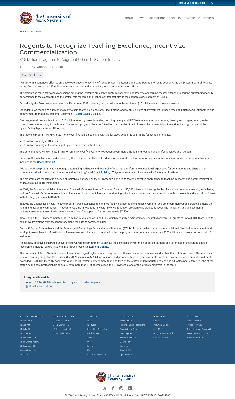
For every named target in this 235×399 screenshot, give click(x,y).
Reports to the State (128, 329)
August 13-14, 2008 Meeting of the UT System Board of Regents (63, 282)
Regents (175, 18)
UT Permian (28, 337)
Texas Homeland (199, 329)
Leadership (192, 18)
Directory (90, 346)
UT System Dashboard (163, 333)
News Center (34, 31)
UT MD (61, 333)
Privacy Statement (128, 337)
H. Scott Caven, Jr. (83, 113)
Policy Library (126, 321)
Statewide (195, 337)
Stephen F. (28, 350)
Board (46, 162)
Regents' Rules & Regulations (132, 325)
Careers (156, 321)
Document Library (161, 325)
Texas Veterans (197, 333)
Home (23, 31)
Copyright (124, 346)
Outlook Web (96, 354)
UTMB (61, 325)
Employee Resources (192, 3)
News (140, 18)
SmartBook (91, 325)
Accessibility (125, 350)
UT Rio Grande (30, 342)
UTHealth (62, 329)
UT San (27, 346)
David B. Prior (101, 172)
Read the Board (41, 286)
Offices (208, 18)
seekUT (156, 329)
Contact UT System (161, 337)
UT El (25, 333)
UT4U (88, 350)
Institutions (156, 18)
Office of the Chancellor (96, 329)
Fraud (195, 325)
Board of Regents (94, 333)
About (129, 18)
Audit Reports (126, 333)
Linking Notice (126, 342)
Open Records (126, 354)
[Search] (212, 3)
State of (194, 321)
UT (26, 321)
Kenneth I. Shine (98, 246)
